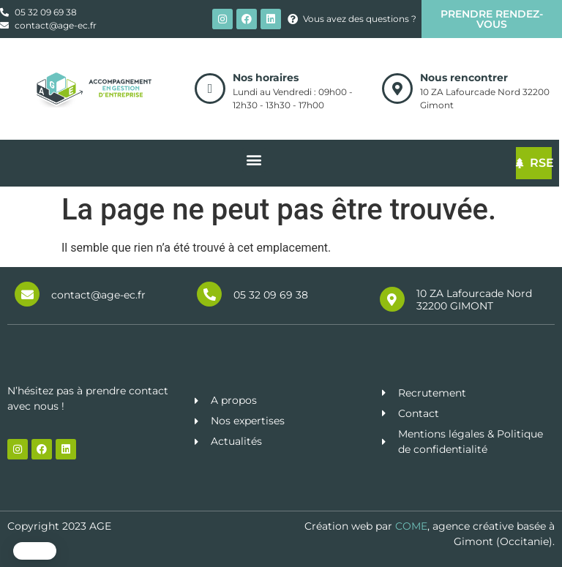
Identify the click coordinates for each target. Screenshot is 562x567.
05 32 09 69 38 (270, 294)
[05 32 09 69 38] (209, 294)
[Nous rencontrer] (397, 88)
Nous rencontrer (464, 77)
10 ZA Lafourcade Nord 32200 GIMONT (474, 299)
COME (411, 526)
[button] (34, 551)
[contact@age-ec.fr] (27, 294)
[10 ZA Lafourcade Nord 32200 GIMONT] (392, 299)
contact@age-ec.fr (98, 294)
